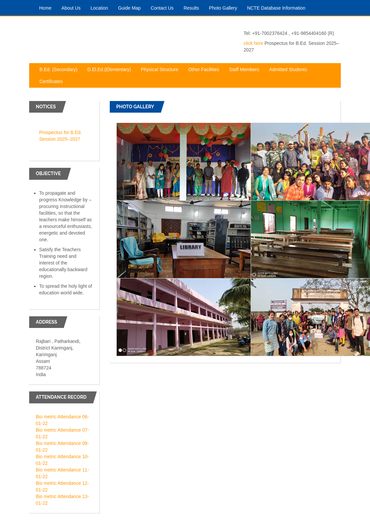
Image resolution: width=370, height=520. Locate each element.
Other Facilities (206, 69)
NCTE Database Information (278, 7)
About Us (73, 7)
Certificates (53, 81)
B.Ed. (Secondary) (60, 69)
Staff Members (246, 69)
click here (253, 43)
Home (47, 7)
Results (194, 7)
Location (102, 7)
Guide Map (132, 7)
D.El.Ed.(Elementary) (111, 69)
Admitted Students (290, 69)
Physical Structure (162, 69)
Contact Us (164, 7)
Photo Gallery (225, 7)
